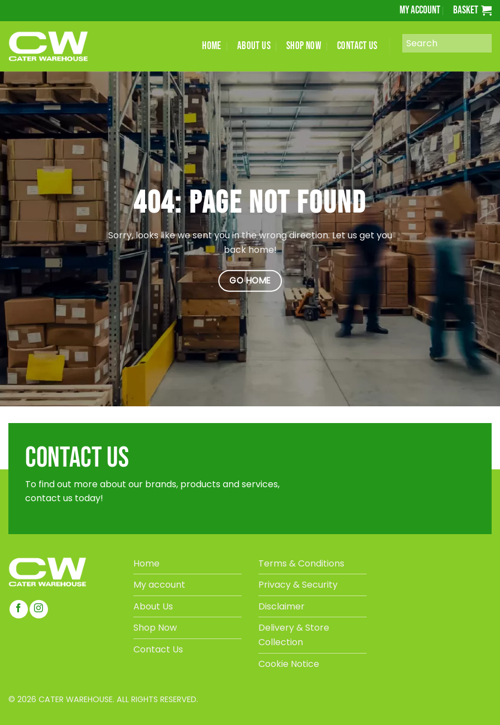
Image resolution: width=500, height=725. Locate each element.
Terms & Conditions (301, 563)
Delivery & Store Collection (293, 635)
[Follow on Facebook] (18, 609)
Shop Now (155, 627)
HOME (212, 46)
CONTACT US (357, 46)
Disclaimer (281, 606)
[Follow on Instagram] (39, 609)
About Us (153, 606)
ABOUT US (254, 46)
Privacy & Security (298, 584)
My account (420, 10)
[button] (472, 10)
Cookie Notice (288, 663)
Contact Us (158, 649)
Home (146, 563)
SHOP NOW (303, 46)
